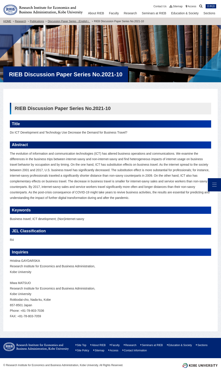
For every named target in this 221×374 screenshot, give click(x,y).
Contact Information (135, 350)
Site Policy (83, 350)
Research (130, 13)
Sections (209, 13)
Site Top (81, 345)
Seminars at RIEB (154, 13)
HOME (7, 21)
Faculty (114, 13)
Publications (37, 21)
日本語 (211, 6)
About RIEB (96, 13)
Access (191, 6)
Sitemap (175, 6)
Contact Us (159, 6)
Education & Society (184, 13)
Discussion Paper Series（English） (69, 21)
